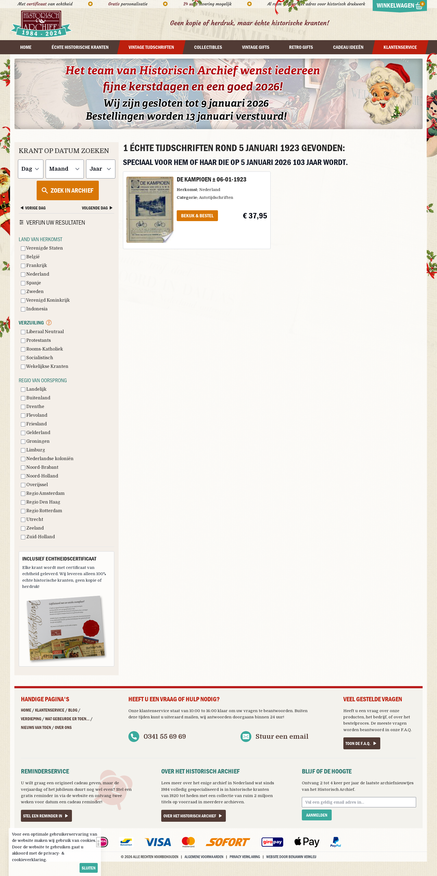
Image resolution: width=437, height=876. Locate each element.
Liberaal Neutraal (42, 331)
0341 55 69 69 (165, 736)
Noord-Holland (39, 476)
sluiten (89, 868)
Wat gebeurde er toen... (67, 718)
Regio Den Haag (40, 502)
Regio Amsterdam (43, 493)
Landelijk (33, 389)
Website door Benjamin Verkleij (291, 856)
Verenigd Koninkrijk (45, 300)
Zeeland (32, 528)
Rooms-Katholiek (42, 349)
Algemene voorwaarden (204, 856)
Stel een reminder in (46, 816)
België (30, 256)
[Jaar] (100, 169)
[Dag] (30, 169)
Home (26, 710)
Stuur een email (282, 736)
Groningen (35, 441)
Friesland (34, 424)
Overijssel (34, 484)
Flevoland (34, 415)
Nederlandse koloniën (47, 458)
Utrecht (32, 519)
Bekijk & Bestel (197, 215)
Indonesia (34, 309)
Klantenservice (49, 710)
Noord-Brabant (39, 467)
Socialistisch (37, 357)
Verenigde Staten (42, 248)
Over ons (63, 727)
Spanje (31, 283)
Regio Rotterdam (41, 510)
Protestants (36, 340)
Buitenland (35, 398)
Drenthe (32, 406)
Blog (72, 710)
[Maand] (65, 169)
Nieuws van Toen (36, 727)
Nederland (35, 274)
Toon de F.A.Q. (362, 743)
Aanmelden (316, 815)
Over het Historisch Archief (193, 816)
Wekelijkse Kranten (44, 366)
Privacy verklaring (245, 856)
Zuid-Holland (38, 536)
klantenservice (154, 711)
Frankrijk (34, 265)
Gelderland (35, 432)
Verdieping (31, 718)
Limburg (33, 450)
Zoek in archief (67, 190)
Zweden (32, 291)
